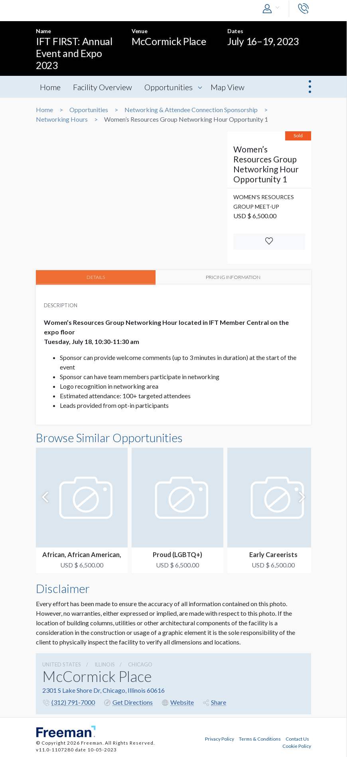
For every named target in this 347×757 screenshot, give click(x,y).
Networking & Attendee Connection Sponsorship (191, 110)
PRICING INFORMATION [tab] (233, 277)
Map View (230, 87)
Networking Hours (62, 119)
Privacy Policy (219, 738)
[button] (272, 9)
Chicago (140, 664)
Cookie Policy (296, 745)
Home (50, 87)
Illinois (105, 664)
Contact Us (297, 738)
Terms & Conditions (260, 738)
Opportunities (170, 87)
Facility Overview (103, 87)
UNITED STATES (61, 664)
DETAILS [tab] (96, 277)
